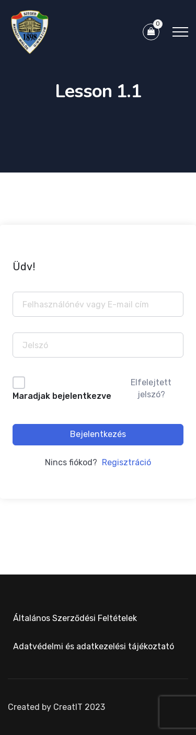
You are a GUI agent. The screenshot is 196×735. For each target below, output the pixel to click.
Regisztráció (126, 462)
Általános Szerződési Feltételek (75, 618)
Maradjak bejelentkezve (62, 396)
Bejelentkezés (98, 434)
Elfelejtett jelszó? (151, 388)
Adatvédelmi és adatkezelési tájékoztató (93, 646)
